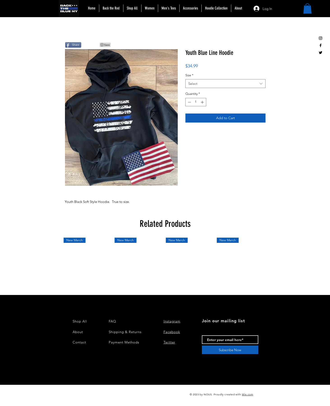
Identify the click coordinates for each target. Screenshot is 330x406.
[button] (307, 8)
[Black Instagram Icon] (320, 38)
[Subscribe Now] (230, 350)
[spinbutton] (196, 102)
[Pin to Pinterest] (105, 45)
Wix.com (247, 394)
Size (189, 75)
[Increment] (202, 102)
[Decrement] (189, 102)
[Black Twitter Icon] (320, 52)
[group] (165, 263)
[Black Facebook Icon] (320, 45)
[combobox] (225, 83)
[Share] (73, 45)
